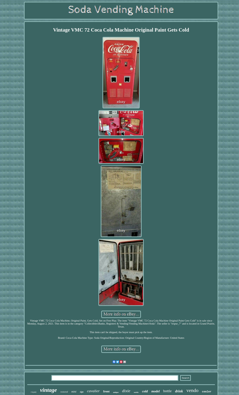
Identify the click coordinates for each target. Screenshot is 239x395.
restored (64, 391)
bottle (167, 391)
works (136, 392)
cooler (206, 391)
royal (34, 392)
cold (145, 391)
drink (179, 391)
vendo (192, 390)
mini (73, 391)
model (155, 391)
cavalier (93, 391)
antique (116, 392)
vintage (48, 390)
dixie (126, 391)
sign (81, 392)
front (106, 391)
